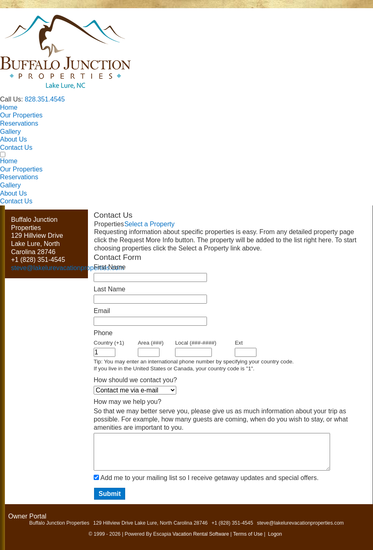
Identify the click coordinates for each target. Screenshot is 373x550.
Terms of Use (248, 534)
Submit (110, 493)
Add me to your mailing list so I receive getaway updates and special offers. (210, 477)
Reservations (19, 123)
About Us (13, 139)
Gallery (10, 131)
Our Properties (21, 115)
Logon (275, 534)
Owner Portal (27, 516)
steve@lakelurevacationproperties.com (67, 267)
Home (9, 107)
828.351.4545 (45, 99)
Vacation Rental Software (201, 534)
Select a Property (149, 224)
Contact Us (16, 147)
